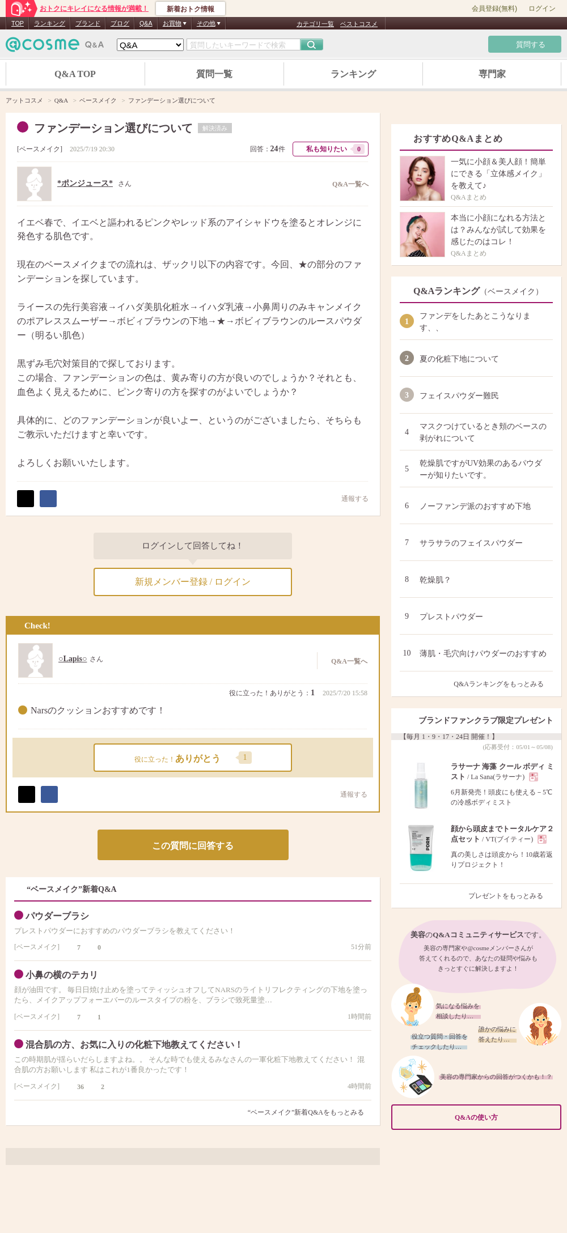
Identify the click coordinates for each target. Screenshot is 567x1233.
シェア (48, 498)
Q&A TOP (75, 74)
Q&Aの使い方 (505, 1117)
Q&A (146, 23)
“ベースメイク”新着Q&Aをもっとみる (306, 1112)
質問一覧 (214, 74)
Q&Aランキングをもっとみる (503, 684)
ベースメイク (39, 149)
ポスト (25, 498)
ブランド (87, 23)
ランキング (49, 23)
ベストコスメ (359, 23)
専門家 (492, 74)
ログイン (542, 8)
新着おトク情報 (190, 9)
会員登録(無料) (494, 8)
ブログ (120, 23)
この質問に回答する (193, 846)
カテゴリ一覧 (315, 23)
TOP (17, 23)
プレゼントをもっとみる (510, 896)
